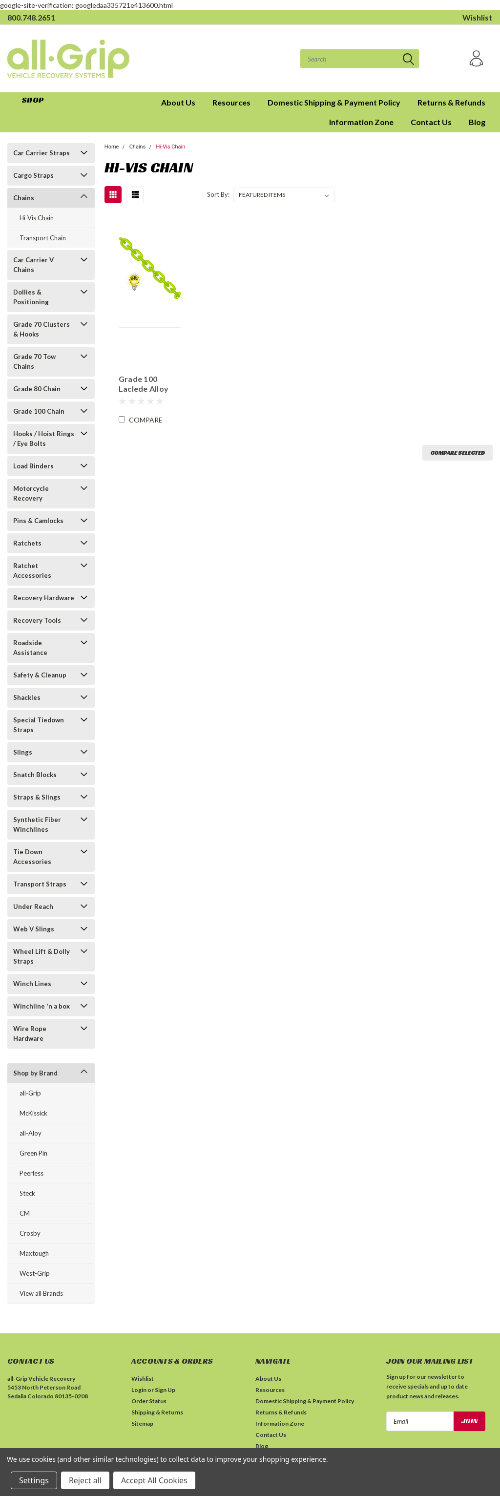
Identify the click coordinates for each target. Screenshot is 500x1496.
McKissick (33, 1113)
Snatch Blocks (35, 775)
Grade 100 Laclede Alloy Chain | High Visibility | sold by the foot (146, 384)
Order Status (149, 1401)
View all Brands (41, 1293)
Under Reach (33, 906)
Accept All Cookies (154, 1480)
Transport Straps (39, 884)
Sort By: (218, 194)
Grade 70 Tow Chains (34, 361)
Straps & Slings (37, 797)
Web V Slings (33, 929)
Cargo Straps (33, 175)
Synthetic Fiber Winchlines (37, 824)
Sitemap (142, 1423)
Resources (231, 102)
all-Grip (30, 1093)
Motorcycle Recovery (31, 493)
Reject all (85, 1480)
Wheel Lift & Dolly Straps (41, 956)
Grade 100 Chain (38, 411)
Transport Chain (43, 238)
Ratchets (27, 543)
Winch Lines (32, 984)
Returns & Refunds (451, 102)
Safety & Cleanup (39, 675)
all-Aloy (31, 1133)
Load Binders (33, 466)
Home (111, 147)
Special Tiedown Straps (38, 725)
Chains (23, 198)
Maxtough (34, 1253)
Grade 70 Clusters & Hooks (41, 329)
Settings (34, 1480)
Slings (22, 752)
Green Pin (33, 1153)
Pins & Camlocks (38, 521)
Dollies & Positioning (31, 297)
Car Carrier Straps (41, 153)
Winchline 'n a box (41, 1006)
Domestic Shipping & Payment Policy (334, 102)
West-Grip (35, 1273)
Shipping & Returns (157, 1412)
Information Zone (361, 121)
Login (138, 1389)
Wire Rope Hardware (29, 1033)
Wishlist (477, 17)
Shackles (27, 697)
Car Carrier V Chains (33, 265)
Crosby (30, 1233)
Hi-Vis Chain (37, 218)
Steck (27, 1193)
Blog (477, 121)
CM (25, 1213)
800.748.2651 (31, 17)
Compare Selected (457, 452)
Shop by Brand (35, 1073)
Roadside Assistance (30, 647)
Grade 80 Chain (37, 389)
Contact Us (431, 121)
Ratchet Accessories (32, 570)
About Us (178, 102)
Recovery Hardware (43, 598)
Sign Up (165, 1389)
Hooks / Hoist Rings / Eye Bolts (43, 438)
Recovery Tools (37, 620)
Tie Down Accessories (32, 856)
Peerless (31, 1173)
